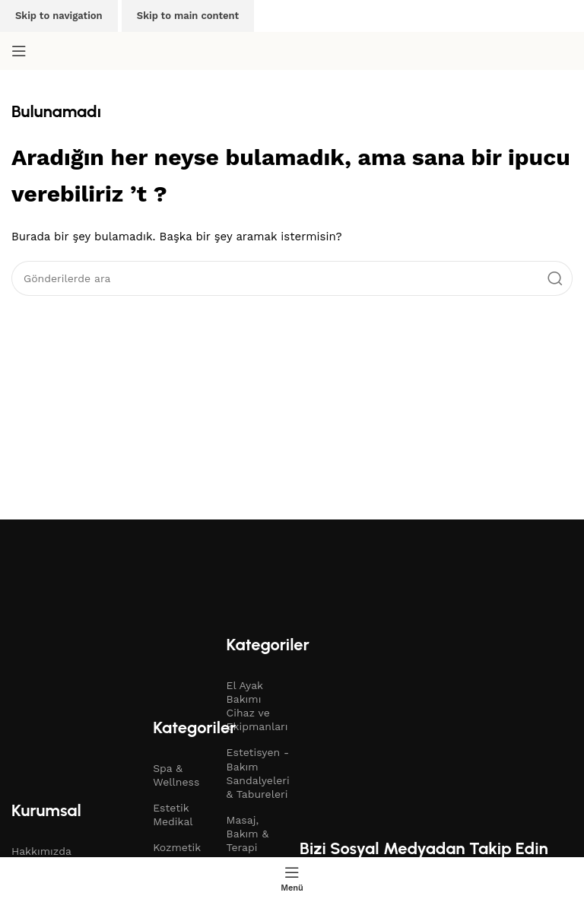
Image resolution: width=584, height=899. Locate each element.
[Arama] (292, 278)
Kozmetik (177, 847)
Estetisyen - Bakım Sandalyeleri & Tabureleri (255, 773)
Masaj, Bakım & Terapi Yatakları (249, 841)
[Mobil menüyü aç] (19, 51)
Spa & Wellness (176, 775)
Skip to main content (188, 15)
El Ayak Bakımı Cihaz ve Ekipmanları (255, 706)
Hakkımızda (41, 851)
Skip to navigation (59, 15)
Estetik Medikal (172, 815)
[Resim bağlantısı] (147, 587)
